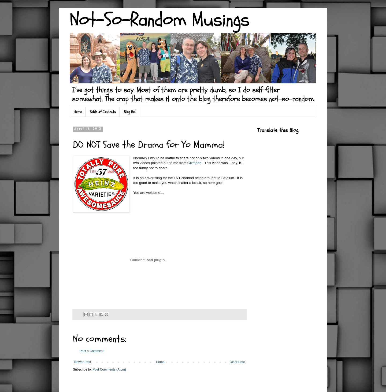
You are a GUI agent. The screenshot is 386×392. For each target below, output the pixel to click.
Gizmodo (194, 163)
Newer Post (82, 362)
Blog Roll (130, 111)
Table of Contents (103, 111)
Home (78, 111)
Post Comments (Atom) (109, 369)
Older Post (237, 362)
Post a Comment (91, 351)
